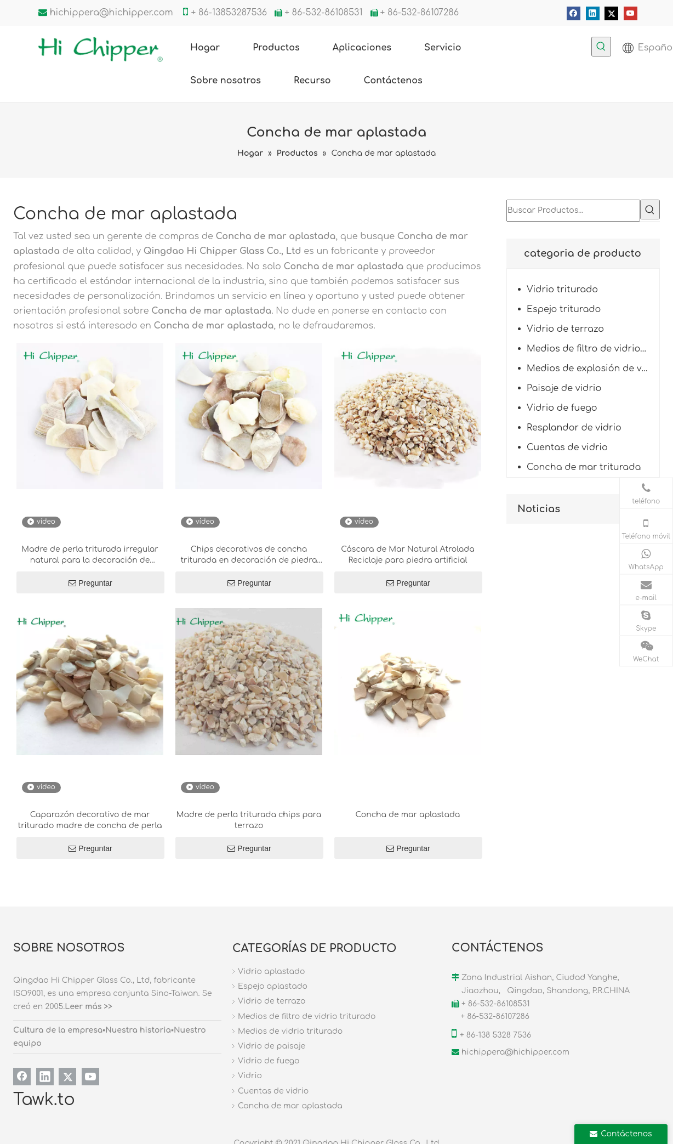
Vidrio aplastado (271, 971)
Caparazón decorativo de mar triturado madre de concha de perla (90, 820)
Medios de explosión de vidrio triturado (593, 368)
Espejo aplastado (272, 986)
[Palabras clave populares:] (601, 46)
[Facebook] (573, 13)
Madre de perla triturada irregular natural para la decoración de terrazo (89, 555)
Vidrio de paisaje (271, 1046)
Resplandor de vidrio (574, 428)
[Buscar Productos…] (573, 211)
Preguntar (90, 583)
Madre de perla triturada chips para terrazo (248, 820)
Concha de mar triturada (584, 467)
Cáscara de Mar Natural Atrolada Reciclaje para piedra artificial (407, 554)
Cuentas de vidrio (567, 447)
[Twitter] (611, 13)
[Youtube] (630, 13)
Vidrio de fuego (562, 408)
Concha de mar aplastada (408, 815)
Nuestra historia (138, 1030)
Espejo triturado (564, 309)
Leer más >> (88, 1007)
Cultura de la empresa (57, 1030)
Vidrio (250, 1076)
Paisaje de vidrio (564, 388)
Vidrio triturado (562, 290)
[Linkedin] (593, 13)
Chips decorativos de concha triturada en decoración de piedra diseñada (248, 555)
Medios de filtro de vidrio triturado (593, 349)
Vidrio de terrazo (565, 329)
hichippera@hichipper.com (111, 13)
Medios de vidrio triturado (290, 1031)
